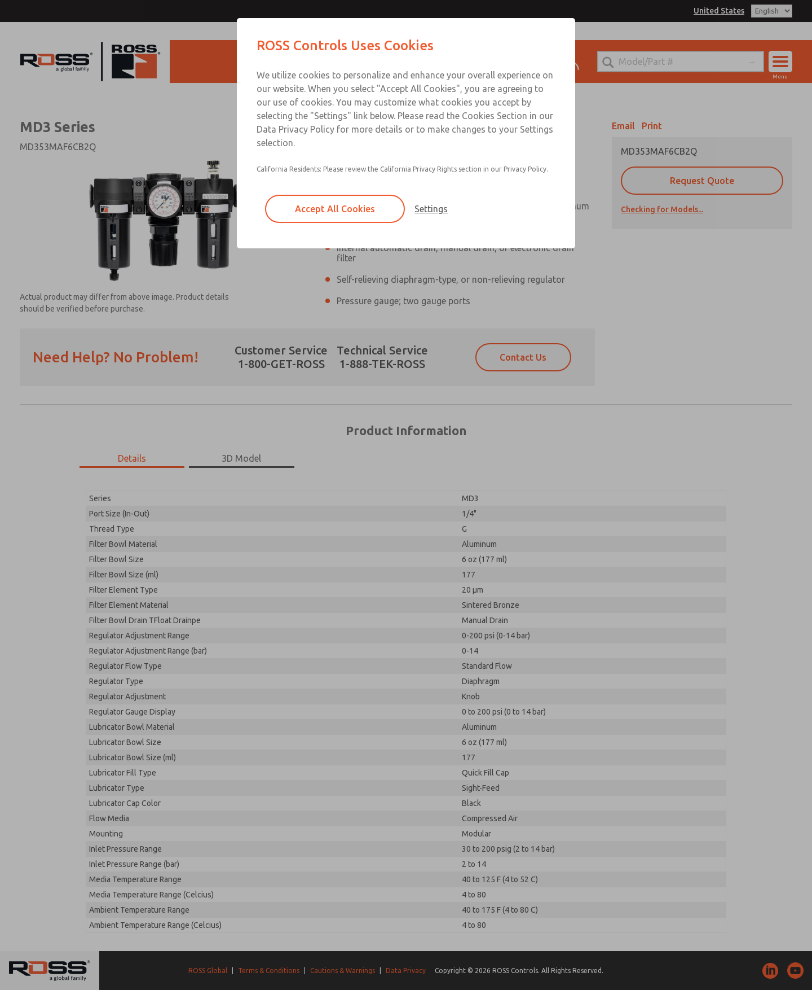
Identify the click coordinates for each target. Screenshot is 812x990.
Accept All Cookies (335, 209)
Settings (431, 209)
